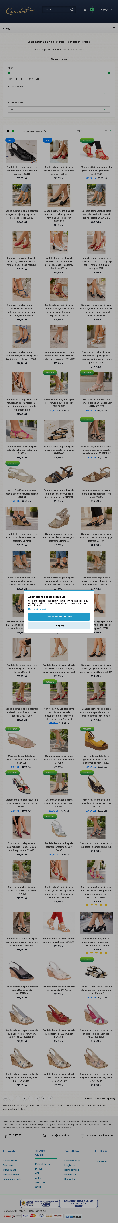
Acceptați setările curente (59, 616)
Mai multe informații (37, 609)
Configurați (59, 625)
